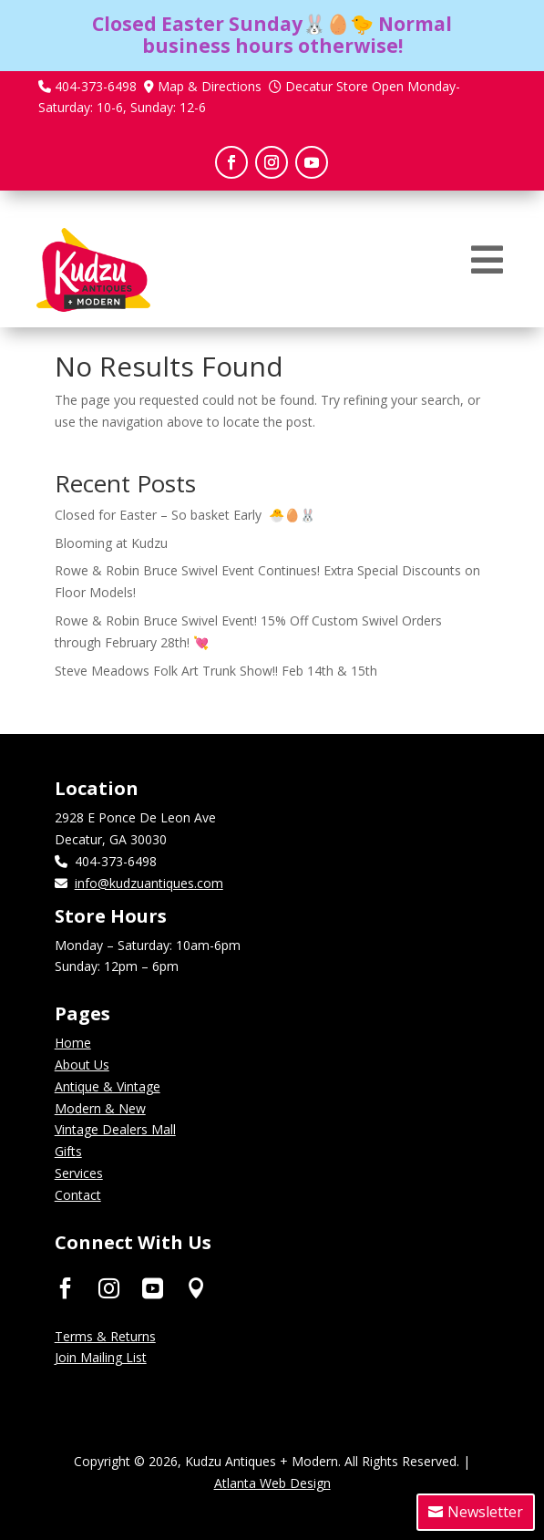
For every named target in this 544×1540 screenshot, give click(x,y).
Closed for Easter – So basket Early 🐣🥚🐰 (185, 514)
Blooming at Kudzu (111, 543)
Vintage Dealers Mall (115, 1129)
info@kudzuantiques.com (149, 883)
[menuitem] (487, 260)
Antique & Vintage (107, 1086)
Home (73, 1042)
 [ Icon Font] (152, 1287)
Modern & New (100, 1108)
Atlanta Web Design (272, 1483)
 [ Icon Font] (65, 1287)
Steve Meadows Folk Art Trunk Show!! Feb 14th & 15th (216, 670)
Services (79, 1173)
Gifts (68, 1151)
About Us (82, 1064)
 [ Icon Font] (196, 1287)
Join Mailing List (101, 1357)
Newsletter (485, 1512)
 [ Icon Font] (108, 1287)
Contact (78, 1195)
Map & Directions (210, 86)
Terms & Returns (105, 1336)
